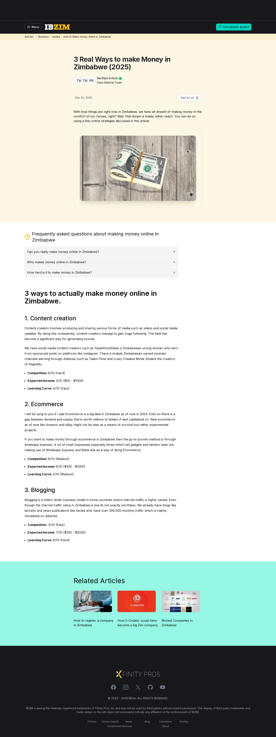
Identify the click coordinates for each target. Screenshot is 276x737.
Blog (147, 721)
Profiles (184, 721)
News (129, 721)
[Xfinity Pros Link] (138, 674)
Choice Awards (110, 721)
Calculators (165, 721)
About (165, 726)
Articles (30, 36)
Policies (92, 721)
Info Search (233, 27)
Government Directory (119, 726)
